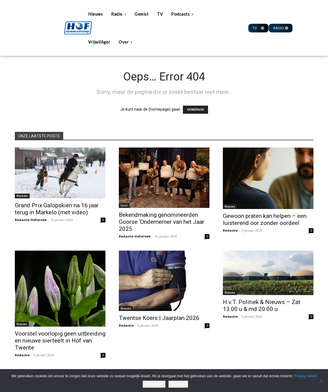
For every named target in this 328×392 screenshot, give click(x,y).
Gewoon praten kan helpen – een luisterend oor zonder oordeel (264, 219)
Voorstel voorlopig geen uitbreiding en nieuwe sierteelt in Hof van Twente (60, 340)
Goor (124, 205)
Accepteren (154, 384)
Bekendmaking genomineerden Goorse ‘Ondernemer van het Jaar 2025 (161, 222)
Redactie (230, 230)
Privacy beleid (305, 376)
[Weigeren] (321, 380)
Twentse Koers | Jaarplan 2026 (159, 318)
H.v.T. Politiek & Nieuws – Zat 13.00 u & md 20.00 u (261, 305)
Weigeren (178, 384)
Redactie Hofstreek (31, 220)
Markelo (22, 196)
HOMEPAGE (195, 109)
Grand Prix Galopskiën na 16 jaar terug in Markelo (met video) (57, 209)
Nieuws (230, 206)
